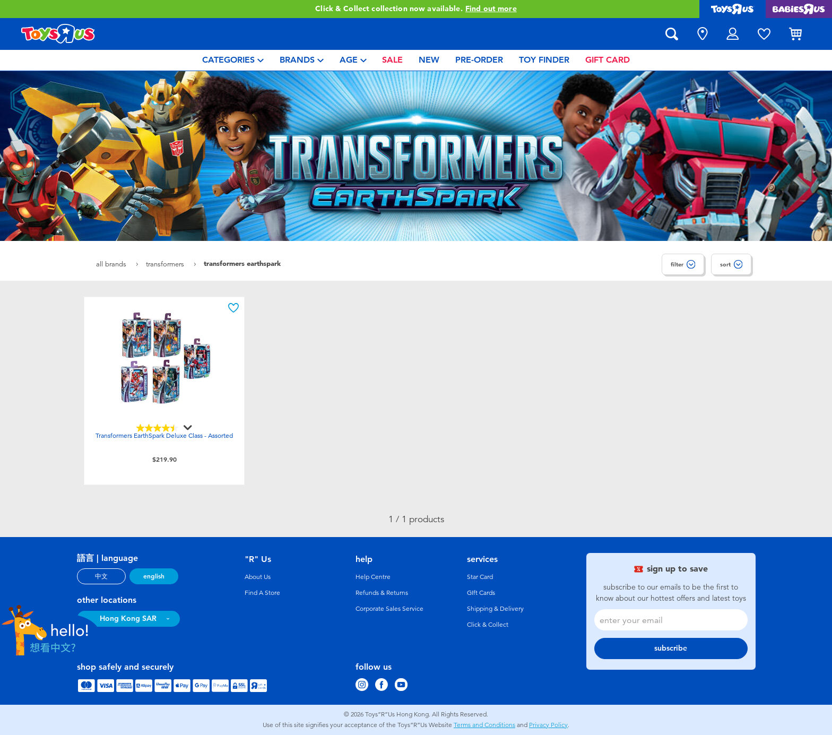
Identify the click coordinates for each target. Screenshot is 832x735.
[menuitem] (233, 60)
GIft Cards (481, 592)
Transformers (166, 264)
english (153, 576)
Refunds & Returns (382, 592)
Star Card (480, 577)
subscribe (670, 648)
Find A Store (262, 592)
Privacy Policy (548, 725)
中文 (101, 576)
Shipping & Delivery (495, 608)
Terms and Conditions (484, 725)
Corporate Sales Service (389, 608)
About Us (258, 577)
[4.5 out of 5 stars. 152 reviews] (164, 428)
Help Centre (373, 577)
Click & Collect (487, 624)
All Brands (112, 264)
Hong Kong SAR (128, 618)
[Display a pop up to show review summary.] (187, 428)
